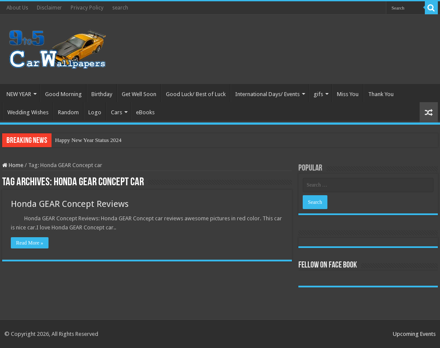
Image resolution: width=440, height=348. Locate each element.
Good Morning (63, 94)
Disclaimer (49, 8)
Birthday (101, 94)
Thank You (381, 94)
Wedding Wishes (28, 112)
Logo (94, 112)
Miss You (348, 94)
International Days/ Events (267, 94)
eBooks (145, 112)
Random (68, 112)
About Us (17, 8)
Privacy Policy (87, 8)
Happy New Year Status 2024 (88, 140)
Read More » (29, 243)
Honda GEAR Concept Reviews (70, 204)
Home (12, 165)
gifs (318, 94)
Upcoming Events (414, 334)
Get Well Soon (139, 94)
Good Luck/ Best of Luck (196, 94)
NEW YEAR (18, 94)
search (120, 8)
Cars (116, 112)
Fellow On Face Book (327, 265)
